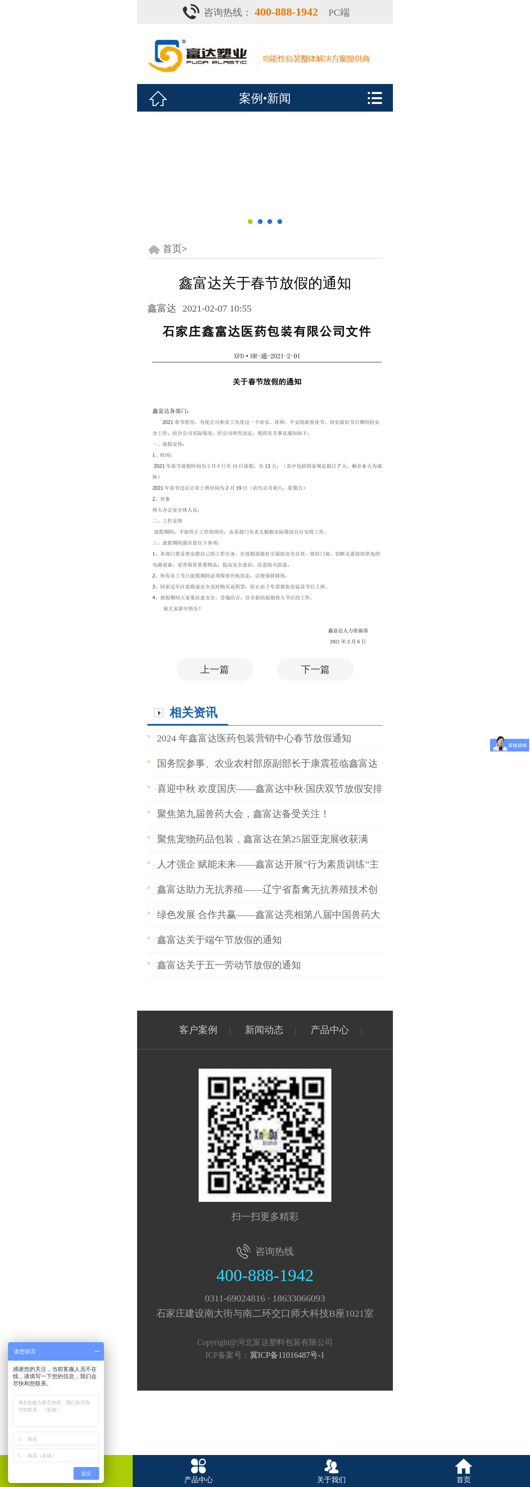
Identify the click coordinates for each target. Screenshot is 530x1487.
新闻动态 (264, 1030)
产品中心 (330, 1030)
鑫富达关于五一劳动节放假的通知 (229, 965)
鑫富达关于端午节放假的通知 (219, 940)
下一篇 (315, 669)
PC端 (339, 12)
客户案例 (198, 1030)
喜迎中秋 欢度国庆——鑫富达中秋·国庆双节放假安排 (270, 788)
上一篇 (214, 669)
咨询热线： (262, 12)
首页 (172, 249)
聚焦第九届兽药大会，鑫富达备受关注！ (243, 814)
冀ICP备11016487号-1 (287, 1355)
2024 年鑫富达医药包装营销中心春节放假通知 (254, 738)
